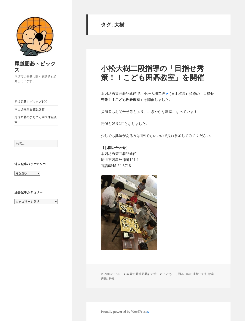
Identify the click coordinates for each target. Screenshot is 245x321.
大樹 (188, 274)
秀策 (104, 278)
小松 (196, 274)
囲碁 (181, 274)
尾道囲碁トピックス (35, 66)
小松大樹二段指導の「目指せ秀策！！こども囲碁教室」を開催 (152, 72)
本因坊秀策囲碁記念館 (29, 109)
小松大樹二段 (154, 93)
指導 (203, 274)
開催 (111, 278)
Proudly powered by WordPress (124, 312)
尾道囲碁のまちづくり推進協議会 (35, 119)
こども (167, 274)
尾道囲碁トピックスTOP (31, 102)
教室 (211, 274)
